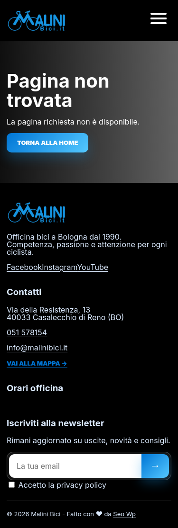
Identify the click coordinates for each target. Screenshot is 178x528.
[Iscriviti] (155, 466)
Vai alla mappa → (37, 363)
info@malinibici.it (37, 347)
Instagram (59, 267)
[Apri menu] (158, 20)
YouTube (92, 267)
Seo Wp (124, 514)
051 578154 (27, 332)
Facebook (24, 267)
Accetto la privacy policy (57, 485)
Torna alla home (47, 142)
